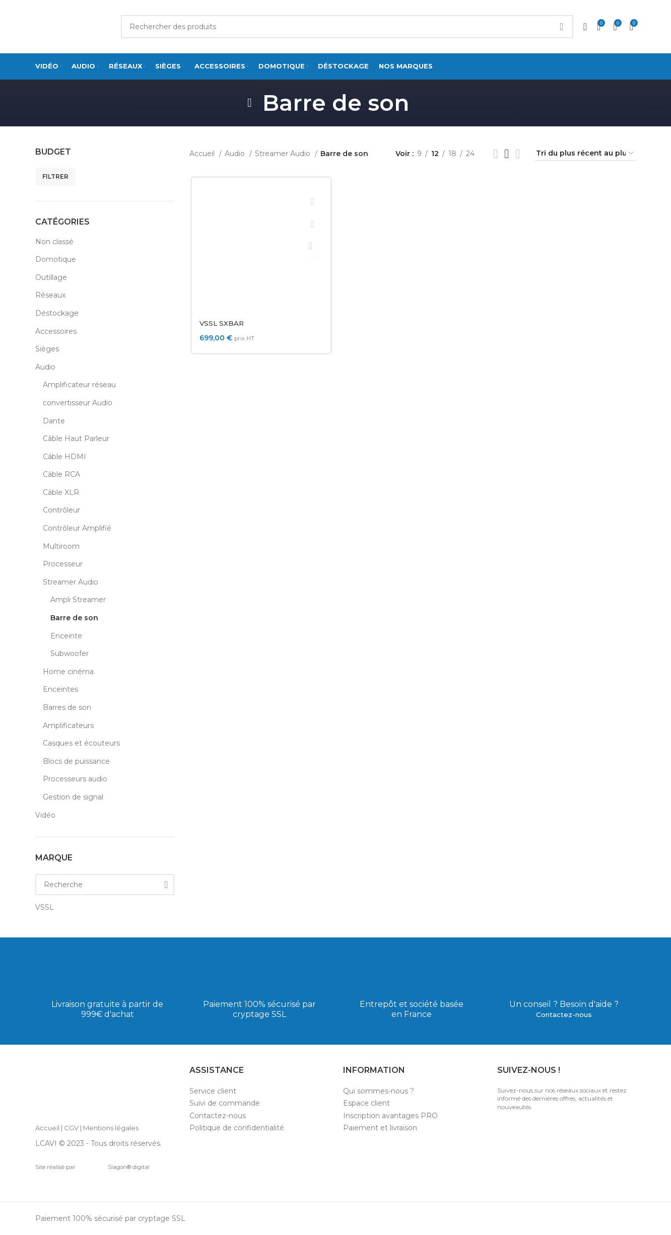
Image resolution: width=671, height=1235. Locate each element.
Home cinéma (68, 671)
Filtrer (55, 176)
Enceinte (66, 635)
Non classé (54, 241)
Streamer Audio (70, 582)
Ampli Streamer (78, 599)
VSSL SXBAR (221, 323)
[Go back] (249, 103)
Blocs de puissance (76, 761)
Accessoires (56, 331)
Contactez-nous (564, 1014)
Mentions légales (111, 1128)
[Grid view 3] (506, 154)
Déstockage (57, 313)
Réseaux (50, 295)
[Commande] (585, 154)
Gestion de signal (73, 797)
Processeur (63, 563)
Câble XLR (61, 492)
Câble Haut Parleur (76, 438)
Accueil (203, 153)
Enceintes (60, 689)
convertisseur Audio (77, 402)
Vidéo (45, 815)
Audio (45, 367)
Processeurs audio (75, 778)
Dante (54, 420)
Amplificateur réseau (79, 384)
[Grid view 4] (517, 154)
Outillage (51, 277)
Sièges (47, 348)
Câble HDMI (64, 456)
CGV (71, 1128)
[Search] (347, 26)
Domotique (55, 259)
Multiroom (61, 546)
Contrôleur (61, 510)
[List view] (495, 154)
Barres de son (67, 707)
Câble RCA (61, 474)
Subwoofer (69, 653)
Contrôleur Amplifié (77, 528)
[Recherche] (104, 884)
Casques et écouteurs (81, 743)
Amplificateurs (68, 725)
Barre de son (74, 617)
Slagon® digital (114, 1167)
